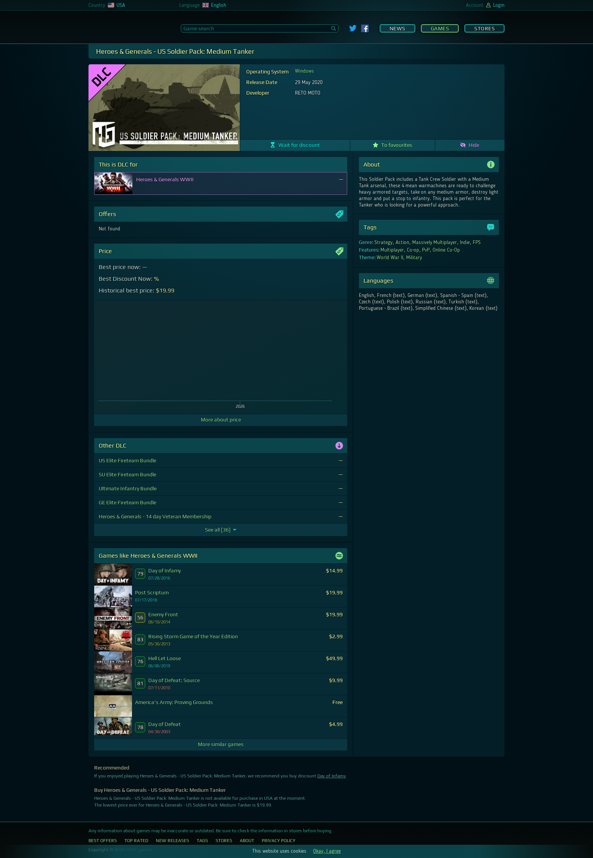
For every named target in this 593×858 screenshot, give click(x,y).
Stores (484, 28)
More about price (221, 420)
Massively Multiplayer (434, 242)
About (247, 840)
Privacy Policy (278, 840)
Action (402, 242)
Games (440, 28)
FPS (477, 242)
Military (414, 257)
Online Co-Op (446, 250)
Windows (304, 71)
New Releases (172, 840)
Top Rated (136, 840)
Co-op (413, 250)
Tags (202, 840)
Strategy (383, 242)
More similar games (221, 744)
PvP (426, 250)
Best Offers (102, 840)
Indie (465, 242)
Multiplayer (392, 250)
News (397, 28)
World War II (390, 257)
